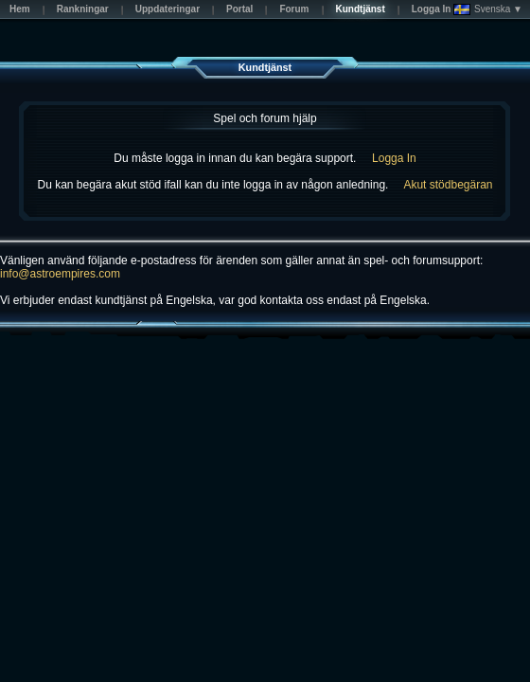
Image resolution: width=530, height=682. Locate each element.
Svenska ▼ (487, 9)
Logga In (394, 158)
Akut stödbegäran (447, 184)
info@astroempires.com (60, 273)
